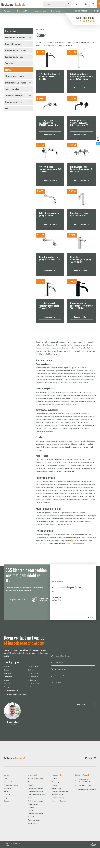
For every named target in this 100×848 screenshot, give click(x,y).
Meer (7, 108)
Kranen (8, 69)
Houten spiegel (33, 804)
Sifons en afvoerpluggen (14, 76)
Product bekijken (49, 88)
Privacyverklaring (57, 798)
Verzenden (81, 704)
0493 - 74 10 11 (11, 690)
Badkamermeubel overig (14, 56)
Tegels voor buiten (12, 89)
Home (37, 29)
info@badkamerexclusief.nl (15, 694)
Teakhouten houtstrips (13, 95)
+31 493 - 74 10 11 (79, 11)
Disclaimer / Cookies (58, 801)
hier (72, 541)
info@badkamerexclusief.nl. (75, 544)
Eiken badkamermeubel (13, 43)
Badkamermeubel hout (35, 779)
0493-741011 (40, 544)
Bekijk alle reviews (16, 600)
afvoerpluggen (46, 515)
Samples (30, 810)
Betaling (54, 785)
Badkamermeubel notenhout (15, 50)
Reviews (7, 791)
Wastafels (9, 63)
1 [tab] (88, 617)
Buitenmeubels (33, 823)
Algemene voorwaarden (59, 791)
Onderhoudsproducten (13, 101)
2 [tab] (90, 617)
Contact (6, 801)
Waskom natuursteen (35, 782)
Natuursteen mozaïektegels (15, 82)
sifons (55, 515)
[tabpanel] (73, 592)
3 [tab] (92, 617)
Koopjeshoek (32, 817)
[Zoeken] (50, 4)
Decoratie (31, 807)
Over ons (7, 794)
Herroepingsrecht (57, 794)
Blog (5, 798)
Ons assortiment (9, 782)
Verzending (55, 782)
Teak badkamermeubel (35, 788)
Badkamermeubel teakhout (15, 37)
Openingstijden (56, 788)
